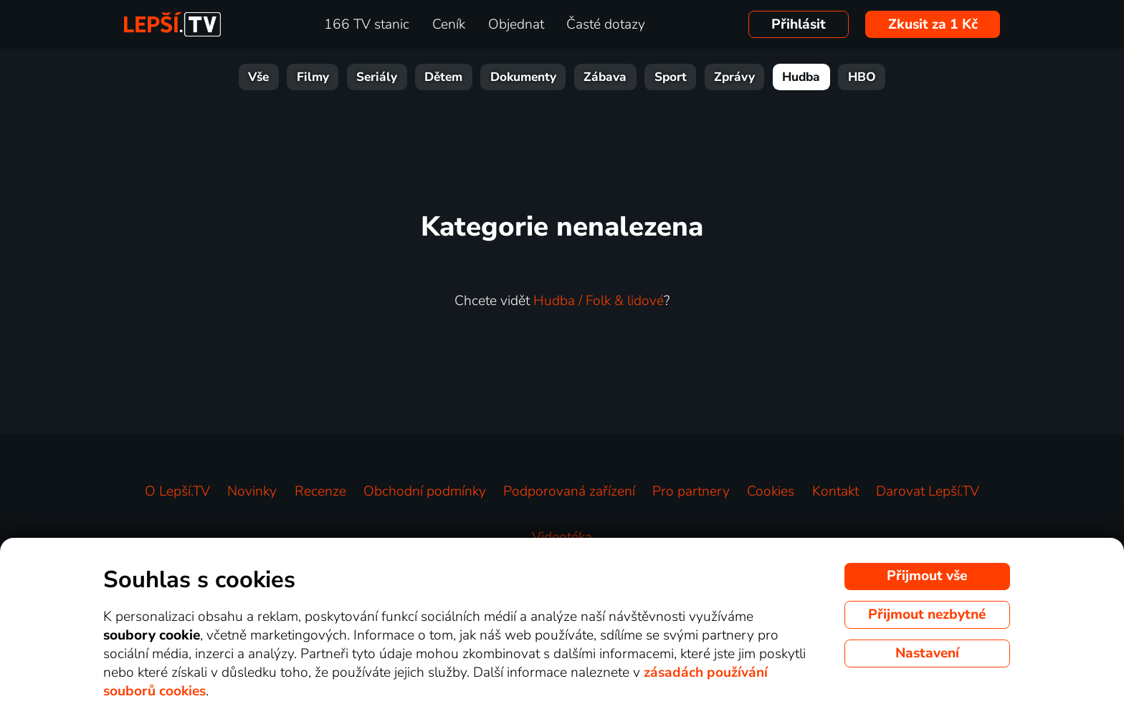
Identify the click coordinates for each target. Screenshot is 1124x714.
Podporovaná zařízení (569, 491)
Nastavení (927, 653)
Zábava (605, 77)
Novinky (252, 491)
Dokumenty (523, 77)
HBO (862, 77)
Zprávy (734, 77)
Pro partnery (691, 491)
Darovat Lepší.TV (927, 491)
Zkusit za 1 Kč (933, 24)
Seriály (376, 77)
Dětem (443, 77)
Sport (670, 77)
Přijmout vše (927, 575)
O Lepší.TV (177, 491)
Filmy (313, 77)
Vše (258, 77)
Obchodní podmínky (424, 491)
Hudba (801, 77)
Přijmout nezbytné (927, 614)
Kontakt (835, 491)
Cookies (770, 491)
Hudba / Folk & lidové (598, 300)
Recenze (320, 491)
